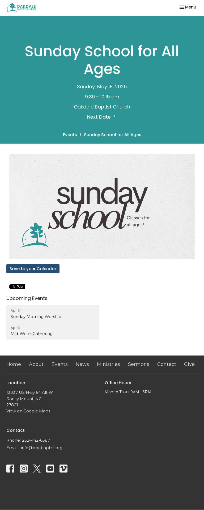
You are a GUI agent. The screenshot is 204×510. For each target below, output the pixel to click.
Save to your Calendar (33, 268)
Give (189, 364)
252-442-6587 (36, 440)
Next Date (102, 117)
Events (70, 135)
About (36, 364)
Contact (166, 364)
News (82, 364)
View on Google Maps (28, 410)
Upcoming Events (27, 298)
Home (13, 364)
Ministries (108, 364)
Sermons (138, 364)
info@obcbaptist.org (41, 447)
